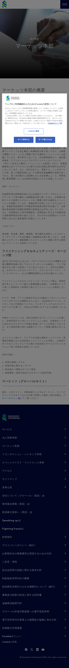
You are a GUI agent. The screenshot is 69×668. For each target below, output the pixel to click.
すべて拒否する (24, 140)
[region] (34, 120)
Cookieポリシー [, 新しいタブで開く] (53, 124)
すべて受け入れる (45, 140)
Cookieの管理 (33, 131)
